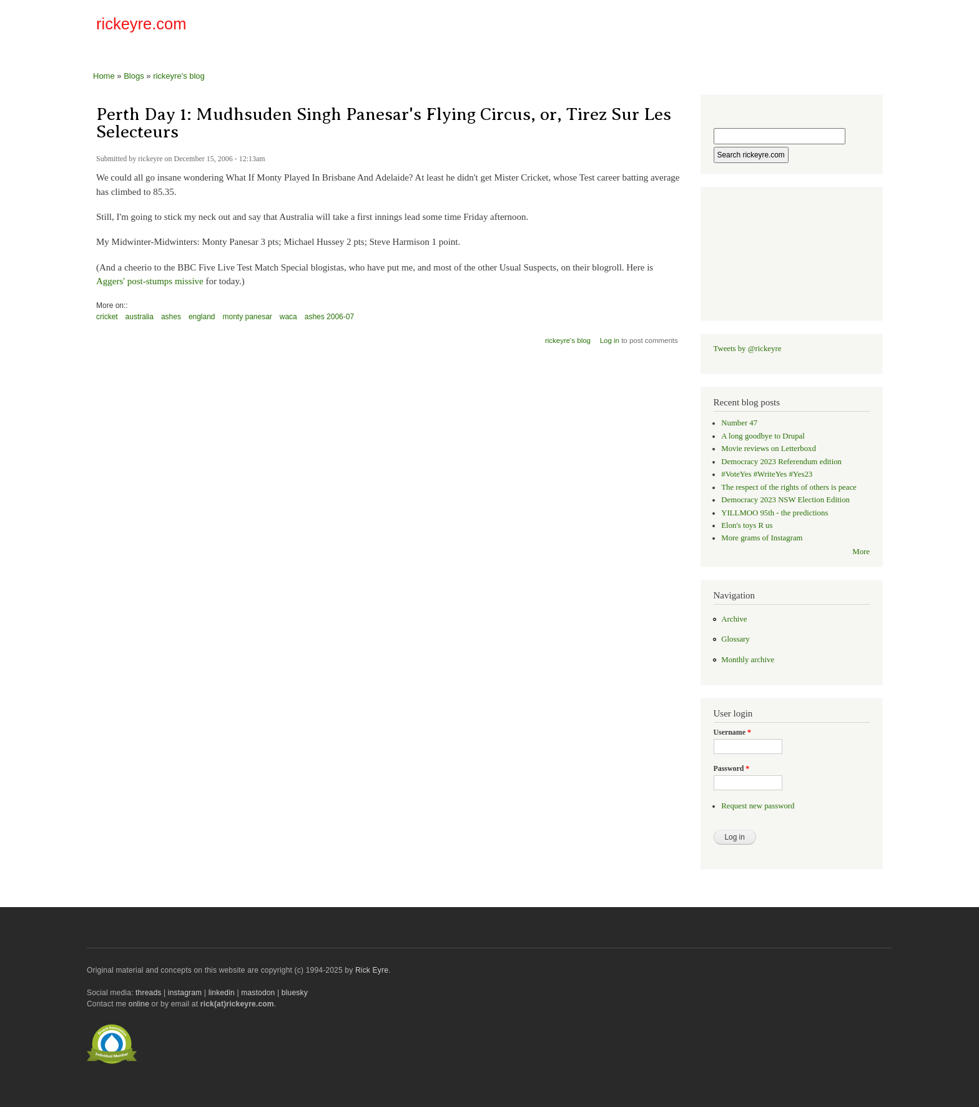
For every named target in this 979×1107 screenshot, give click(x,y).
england (202, 316)
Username (732, 732)
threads (148, 992)
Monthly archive (747, 659)
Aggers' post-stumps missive (150, 281)
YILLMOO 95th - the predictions (774, 513)
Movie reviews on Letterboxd (768, 448)
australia (139, 316)
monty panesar (247, 316)
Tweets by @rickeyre (748, 348)
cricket (107, 316)
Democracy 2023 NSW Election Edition (785, 499)
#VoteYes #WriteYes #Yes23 (766, 474)
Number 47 (739, 423)
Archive (734, 619)
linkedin (222, 992)
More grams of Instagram (761, 538)
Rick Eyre (371, 970)
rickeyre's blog (179, 76)
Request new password (757, 806)
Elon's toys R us (746, 525)
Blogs (134, 76)
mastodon (258, 992)
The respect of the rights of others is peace (789, 487)
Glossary (735, 639)
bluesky (295, 992)
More (861, 551)
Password (732, 768)
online (139, 1004)
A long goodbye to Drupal (762, 436)
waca (288, 316)
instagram (185, 992)
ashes (171, 316)
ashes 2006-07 (329, 316)
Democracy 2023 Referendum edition (781, 461)
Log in (609, 340)
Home (104, 76)
